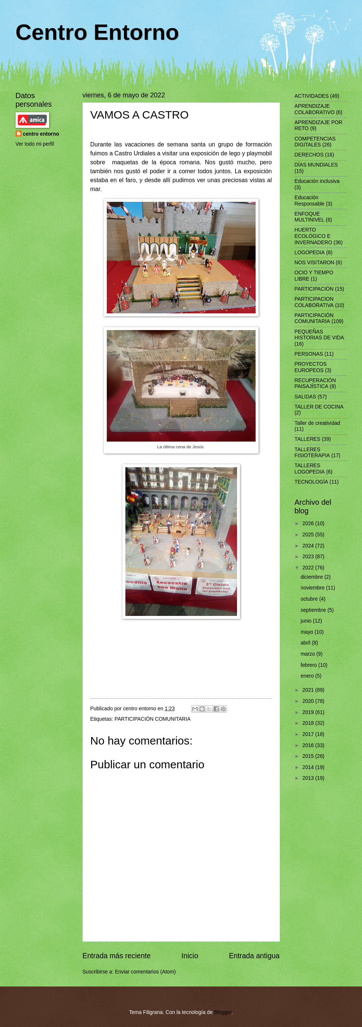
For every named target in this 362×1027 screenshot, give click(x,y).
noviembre (313, 588)
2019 (308, 712)
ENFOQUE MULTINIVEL (309, 217)
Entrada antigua (254, 956)
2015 (308, 756)
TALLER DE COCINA (319, 407)
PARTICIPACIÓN (314, 289)
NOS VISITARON (314, 262)
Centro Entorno (97, 32)
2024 (308, 546)
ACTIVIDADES (312, 96)
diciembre (312, 577)
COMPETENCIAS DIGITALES (315, 142)
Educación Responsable (310, 201)
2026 (308, 523)
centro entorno (41, 134)
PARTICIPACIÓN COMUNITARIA (152, 719)
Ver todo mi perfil (35, 144)
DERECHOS (309, 155)
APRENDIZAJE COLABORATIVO (315, 109)
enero (308, 676)
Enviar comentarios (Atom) (145, 972)
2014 (308, 767)
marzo (308, 654)
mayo (308, 632)
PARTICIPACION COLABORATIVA (314, 302)
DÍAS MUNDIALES (316, 165)
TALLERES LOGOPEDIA (310, 469)
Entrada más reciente (117, 956)
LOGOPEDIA (310, 252)
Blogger (222, 1012)
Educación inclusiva (317, 181)
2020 (308, 701)
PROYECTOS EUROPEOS (311, 367)
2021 (308, 690)
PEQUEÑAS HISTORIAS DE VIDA (319, 335)
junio (307, 621)
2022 (308, 568)
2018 (308, 723)
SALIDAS (305, 397)
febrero (309, 665)
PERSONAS (309, 354)
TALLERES (308, 439)
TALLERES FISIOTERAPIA (312, 453)
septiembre (314, 610)
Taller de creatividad (317, 423)
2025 (308, 534)
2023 (308, 556)
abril (306, 643)
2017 (308, 734)
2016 (308, 745)
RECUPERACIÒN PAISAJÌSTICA (315, 384)
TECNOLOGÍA (311, 482)
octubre (310, 599)
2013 (308, 778)
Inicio (190, 956)
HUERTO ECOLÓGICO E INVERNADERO (313, 236)
